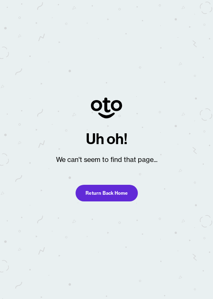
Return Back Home (107, 193)
